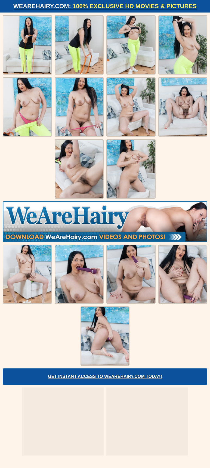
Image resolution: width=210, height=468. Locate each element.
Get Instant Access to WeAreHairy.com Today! (105, 376)
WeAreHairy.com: (105, 6)
